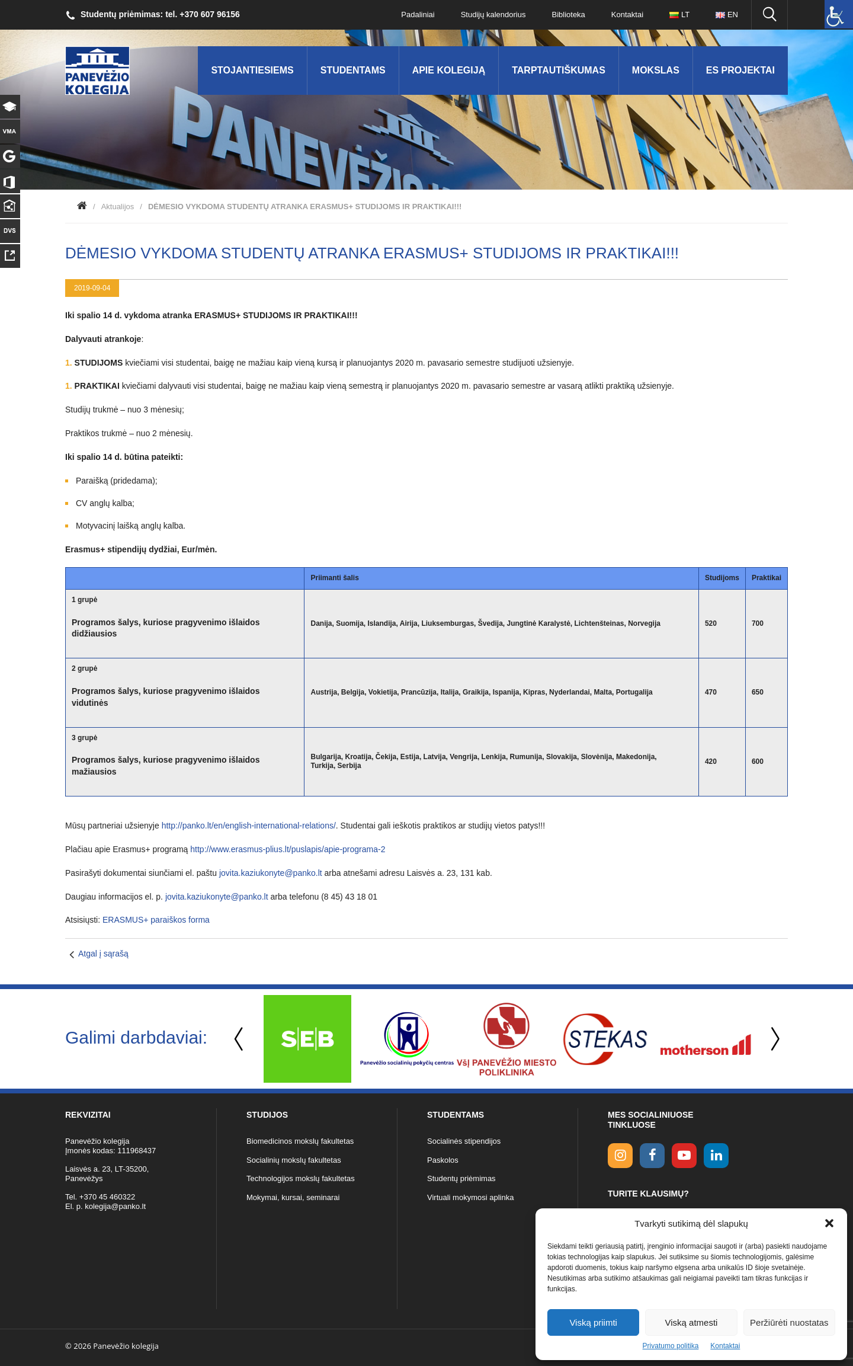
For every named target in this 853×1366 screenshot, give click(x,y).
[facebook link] (652, 1155)
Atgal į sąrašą (103, 953)
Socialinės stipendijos (464, 1141)
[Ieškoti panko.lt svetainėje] (769, 15)
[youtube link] (684, 1155)
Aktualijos (117, 206)
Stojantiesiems (252, 70)
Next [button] (773, 1039)
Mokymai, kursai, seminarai (293, 1197)
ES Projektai (740, 70)
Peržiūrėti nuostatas (789, 1322)
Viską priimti (593, 1322)
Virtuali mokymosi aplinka (470, 1197)
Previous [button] (240, 1039)
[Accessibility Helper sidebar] (839, 14)
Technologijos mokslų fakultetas (300, 1178)
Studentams (353, 70)
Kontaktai (725, 1346)
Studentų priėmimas (461, 1178)
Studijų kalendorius (493, 14)
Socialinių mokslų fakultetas (293, 1160)
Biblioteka (568, 14)
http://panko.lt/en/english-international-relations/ (249, 825)
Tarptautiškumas (558, 70)
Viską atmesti (691, 1322)
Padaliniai (417, 14)
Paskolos (442, 1160)
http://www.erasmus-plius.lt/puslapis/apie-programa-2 (287, 849)
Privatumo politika (671, 1346)
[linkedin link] (716, 1155)
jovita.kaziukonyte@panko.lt (272, 873)
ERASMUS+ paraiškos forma (156, 919)
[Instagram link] (620, 1155)
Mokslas (655, 70)
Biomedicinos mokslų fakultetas (300, 1141)
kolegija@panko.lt (115, 1206)
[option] (307, 1039)
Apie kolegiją (449, 70)
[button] (829, 1223)
